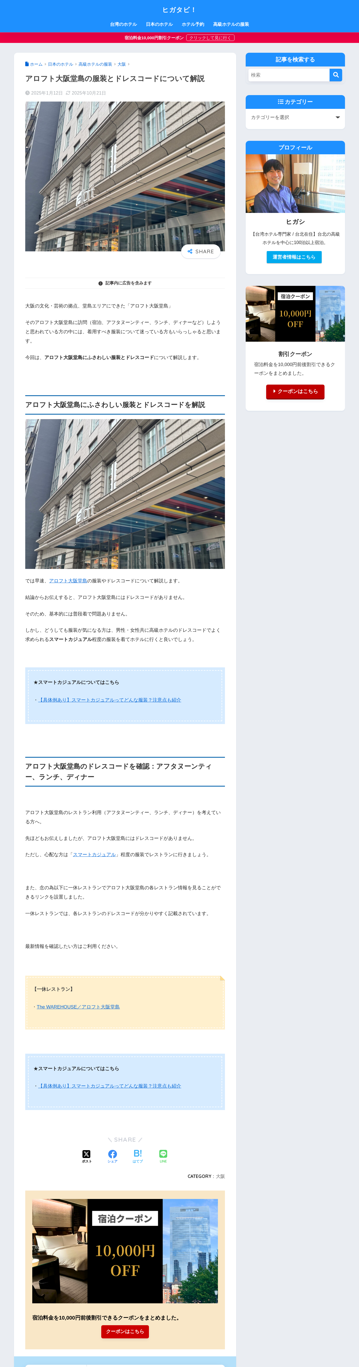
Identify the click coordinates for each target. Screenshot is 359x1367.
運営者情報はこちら (294, 257)
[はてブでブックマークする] (138, 1156)
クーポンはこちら (125, 1331)
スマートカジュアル (94, 854)
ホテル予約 (193, 24)
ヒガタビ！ (179, 9)
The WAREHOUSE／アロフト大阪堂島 (79, 1006)
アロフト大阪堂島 (68, 580)
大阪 (220, 1175)
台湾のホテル (123, 24)
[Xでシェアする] (87, 1156)
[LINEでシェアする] (163, 1156)
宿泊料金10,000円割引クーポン (155, 37)
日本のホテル (159, 24)
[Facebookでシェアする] (112, 1156)
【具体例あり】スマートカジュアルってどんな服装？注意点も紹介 (109, 699)
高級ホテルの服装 (231, 24)
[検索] (336, 75)
